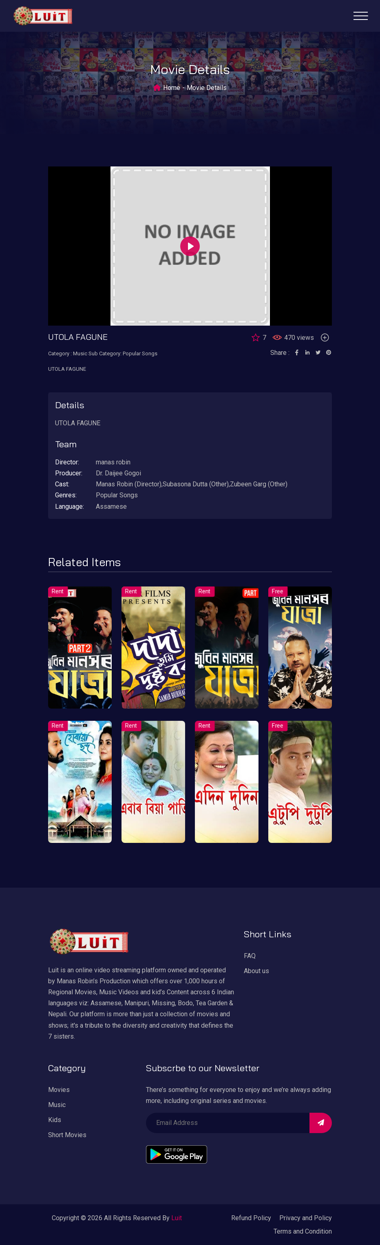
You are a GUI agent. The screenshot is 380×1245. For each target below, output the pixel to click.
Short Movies (67, 1135)
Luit (176, 1218)
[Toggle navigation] (360, 16)
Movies (59, 1090)
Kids (54, 1120)
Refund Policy (251, 1218)
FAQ (250, 956)
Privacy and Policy (305, 1218)
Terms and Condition (303, 1231)
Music (57, 1105)
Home (171, 88)
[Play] (190, 246)
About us (256, 971)
